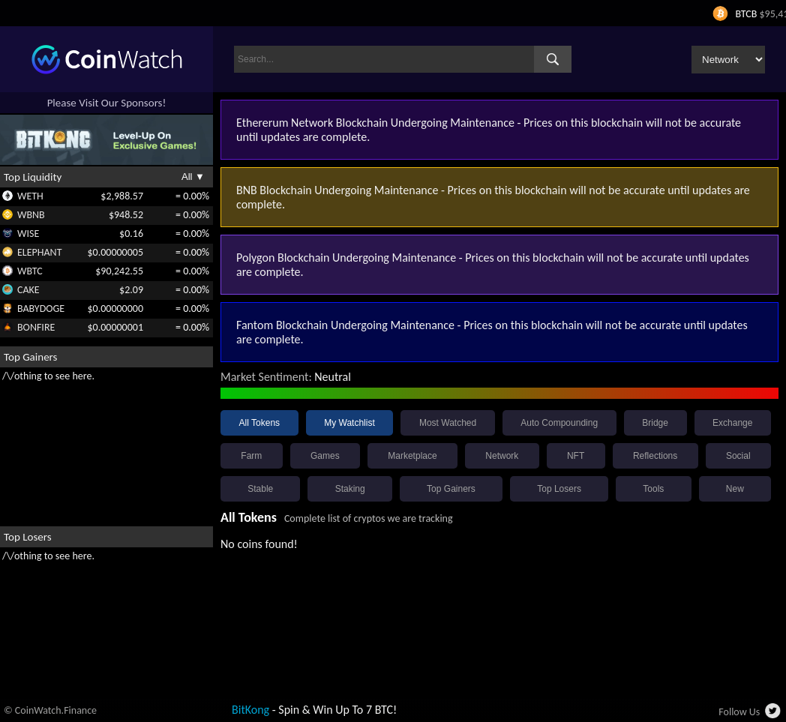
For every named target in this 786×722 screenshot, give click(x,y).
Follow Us (739, 712)
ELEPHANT (39, 252)
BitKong (250, 710)
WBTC (30, 271)
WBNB (31, 214)
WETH (30, 196)
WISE (28, 233)
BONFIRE (36, 327)
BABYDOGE (40, 308)
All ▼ (193, 176)
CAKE (28, 289)
